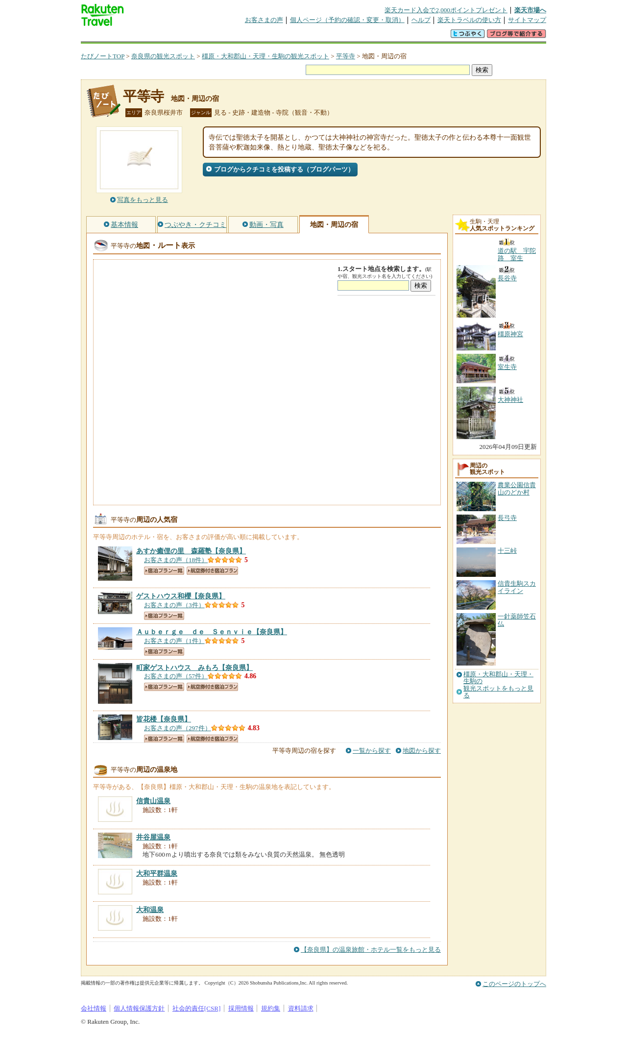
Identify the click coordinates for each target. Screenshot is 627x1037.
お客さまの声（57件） (176, 676)
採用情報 (241, 1008)
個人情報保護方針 (139, 1008)
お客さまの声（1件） (174, 640)
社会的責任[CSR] (196, 1008)
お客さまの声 (264, 20)
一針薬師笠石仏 (517, 620)
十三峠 (507, 550)
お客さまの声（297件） (177, 728)
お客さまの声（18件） (176, 560)
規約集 (270, 1008)
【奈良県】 (191, 551)
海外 (155, 36)
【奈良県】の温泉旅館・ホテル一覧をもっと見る (371, 949)
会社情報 (93, 1008)
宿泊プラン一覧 (164, 571)
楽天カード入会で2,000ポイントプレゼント (446, 10)
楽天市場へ (530, 10)
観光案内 (316, 36)
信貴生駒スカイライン (517, 587)
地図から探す (422, 750)
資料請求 (301, 1008)
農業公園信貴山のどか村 (517, 488)
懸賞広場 (195, 36)
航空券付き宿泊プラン (212, 571)
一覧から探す (372, 750)
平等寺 (345, 56)
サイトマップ (527, 20)
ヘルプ (421, 20)
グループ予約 (275, 36)
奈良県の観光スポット (163, 56)
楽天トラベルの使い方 (469, 20)
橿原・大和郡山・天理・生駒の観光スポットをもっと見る (498, 685)
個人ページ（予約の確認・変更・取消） (347, 20)
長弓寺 (507, 517)
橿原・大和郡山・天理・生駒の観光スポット (265, 56)
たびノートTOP (102, 56)
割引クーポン (235, 36)
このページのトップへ (514, 984)
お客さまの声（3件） (174, 605)
